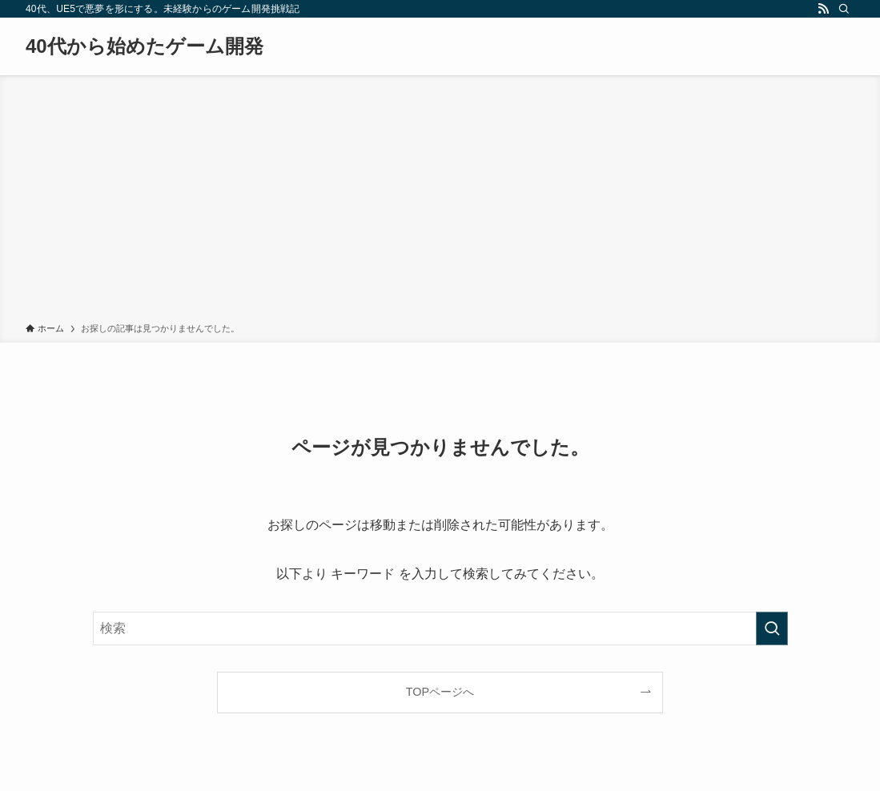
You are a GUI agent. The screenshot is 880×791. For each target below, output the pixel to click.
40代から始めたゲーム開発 (144, 46)
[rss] (823, 9)
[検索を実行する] (772, 628)
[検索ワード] (440, 628)
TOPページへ (440, 691)
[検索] (844, 9)
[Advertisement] (440, 202)
